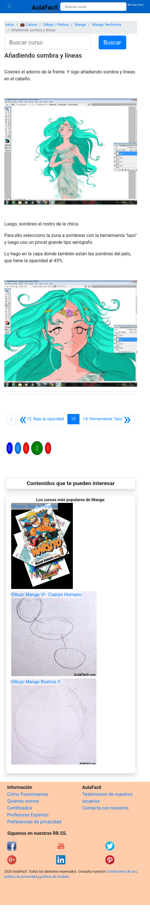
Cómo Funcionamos (27, 794)
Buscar (112, 42)
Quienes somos (23, 801)
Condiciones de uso (122, 872)
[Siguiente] (107, 419)
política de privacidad (20, 877)
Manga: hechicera (106, 24)
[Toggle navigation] (9, 6)
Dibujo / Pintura (56, 24)
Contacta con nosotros (105, 808)
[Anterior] (41, 419)
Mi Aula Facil (135, 4)
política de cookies (54, 877)
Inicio (9, 24)
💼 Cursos (28, 24)
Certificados (19, 808)
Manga (80, 24)
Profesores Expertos (27, 815)
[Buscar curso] (93, 6)
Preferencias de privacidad (34, 822)
